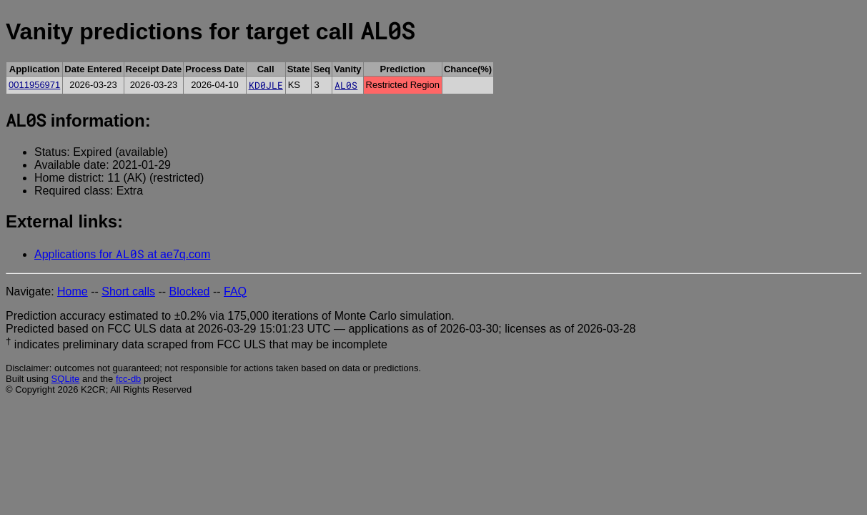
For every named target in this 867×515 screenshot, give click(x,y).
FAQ (235, 291)
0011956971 (34, 84)
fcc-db (128, 378)
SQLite (65, 378)
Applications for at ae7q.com (122, 254)
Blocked (189, 291)
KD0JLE (266, 85)
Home (72, 291)
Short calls (128, 291)
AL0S (346, 85)
